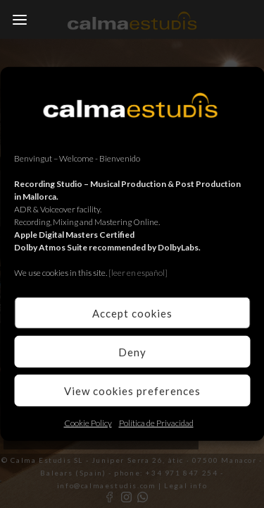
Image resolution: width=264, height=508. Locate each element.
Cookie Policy (88, 423)
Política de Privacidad (156, 423)
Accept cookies (132, 312)
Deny (132, 351)
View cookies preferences (132, 390)
